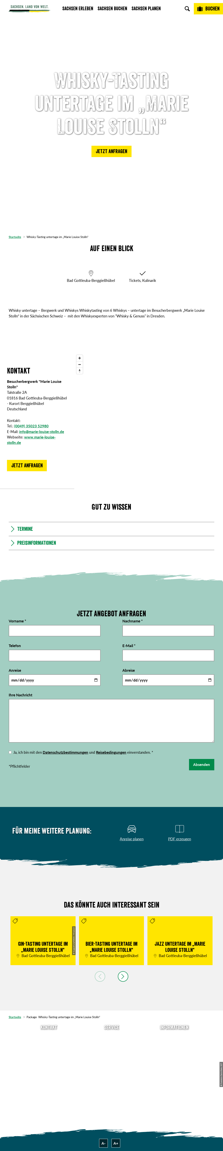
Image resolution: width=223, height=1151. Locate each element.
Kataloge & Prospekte (112, 1066)
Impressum (174, 1051)
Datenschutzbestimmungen (65, 752)
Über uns (174, 1036)
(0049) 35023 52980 (31, 426)
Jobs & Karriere (174, 1044)
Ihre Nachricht (20, 695)
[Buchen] (208, 8)
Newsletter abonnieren (111, 1044)
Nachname (132, 620)
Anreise (15, 670)
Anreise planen (111, 1036)
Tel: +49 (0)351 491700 (49, 1036)
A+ (115, 1143)
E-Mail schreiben (49, 1044)
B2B (111, 1058)
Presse (111, 1051)
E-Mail (128, 645)
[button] (111, 151)
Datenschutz (174, 1058)
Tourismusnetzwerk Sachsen (174, 1069)
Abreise (128, 670)
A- (103, 1143)
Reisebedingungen (111, 752)
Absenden (201, 764)
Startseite (15, 237)
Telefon (15, 645)
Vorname (17, 620)
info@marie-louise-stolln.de (41, 431)
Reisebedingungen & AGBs (174, 1079)
